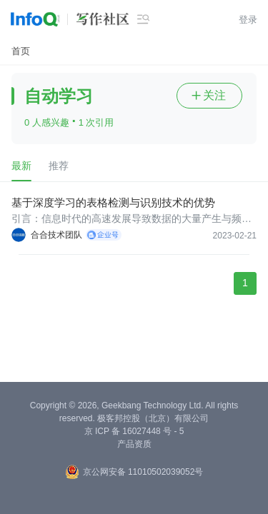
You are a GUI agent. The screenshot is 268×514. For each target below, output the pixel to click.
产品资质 (134, 444)
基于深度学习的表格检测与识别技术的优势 (113, 202)
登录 (248, 19)
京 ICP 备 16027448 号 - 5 (134, 431)
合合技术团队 (56, 235)
